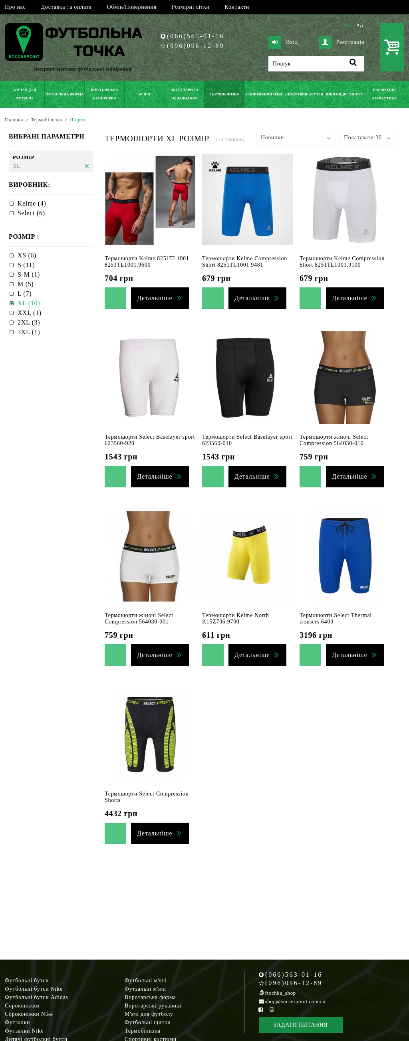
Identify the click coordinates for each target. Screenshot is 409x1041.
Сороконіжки (22, 1006)
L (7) (25, 293)
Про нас (15, 7)
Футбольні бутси (27, 981)
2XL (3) (29, 322)
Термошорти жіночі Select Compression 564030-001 (139, 618)
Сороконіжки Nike (29, 1014)
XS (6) (27, 255)
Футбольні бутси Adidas (36, 997)
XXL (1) (30, 312)
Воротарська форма (150, 997)
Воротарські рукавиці (153, 1006)
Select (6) (31, 213)
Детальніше (154, 298)
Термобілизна (143, 1031)
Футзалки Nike (24, 1031)
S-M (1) (29, 274)
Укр (347, 25)
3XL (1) (29, 332)
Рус (360, 25)
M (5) (26, 284)
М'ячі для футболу (149, 1014)
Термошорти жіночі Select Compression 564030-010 (334, 440)
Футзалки (17, 1022)
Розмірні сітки (191, 7)
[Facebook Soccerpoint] (260, 1010)
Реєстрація (341, 42)
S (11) (26, 264)
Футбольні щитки (148, 1022)
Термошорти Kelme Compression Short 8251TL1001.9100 (342, 261)
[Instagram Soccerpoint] (271, 1010)
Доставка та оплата (66, 7)
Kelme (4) (32, 203)
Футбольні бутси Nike (34, 989)
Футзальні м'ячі (145, 989)
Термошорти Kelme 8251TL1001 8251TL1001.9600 (147, 261)
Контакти (237, 7)
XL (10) (29, 303)
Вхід (283, 42)
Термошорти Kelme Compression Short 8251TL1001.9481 (244, 261)
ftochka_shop (280, 993)
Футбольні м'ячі (146, 981)
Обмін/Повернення (131, 7)
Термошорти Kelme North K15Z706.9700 (235, 618)
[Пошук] (316, 63)
